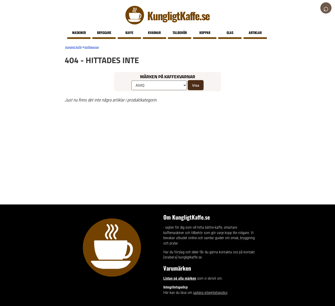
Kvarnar (154, 32)
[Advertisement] (161, 140)
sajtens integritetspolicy (210, 292)
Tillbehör (180, 32)
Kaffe (129, 32)
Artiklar (255, 32)
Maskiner (79, 32)
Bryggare (104, 32)
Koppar (204, 32)
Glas (230, 32)
